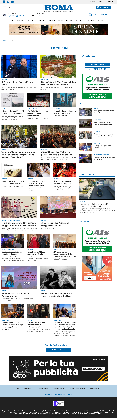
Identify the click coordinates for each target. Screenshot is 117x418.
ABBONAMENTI (105, 7)
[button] (4, 6)
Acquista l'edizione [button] (98, 69)
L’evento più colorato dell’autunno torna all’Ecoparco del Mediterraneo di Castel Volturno (64, 188)
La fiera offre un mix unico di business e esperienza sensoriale (64, 260)
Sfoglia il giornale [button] (98, 65)
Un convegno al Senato (47, 228)
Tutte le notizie (58, 350)
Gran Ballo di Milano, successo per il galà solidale (38, 253)
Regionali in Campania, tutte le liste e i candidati (17, 16)
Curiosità (13, 41)
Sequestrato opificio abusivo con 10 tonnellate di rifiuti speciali (94, 205)
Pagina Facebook (5, 1)
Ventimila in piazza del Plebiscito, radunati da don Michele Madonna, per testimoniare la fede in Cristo (58, 158)
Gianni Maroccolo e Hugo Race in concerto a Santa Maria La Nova (56, 294)
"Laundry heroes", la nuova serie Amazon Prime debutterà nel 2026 (65, 113)
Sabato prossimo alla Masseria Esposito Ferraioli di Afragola (56, 88)
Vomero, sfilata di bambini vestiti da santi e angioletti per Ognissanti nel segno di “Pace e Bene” (19, 154)
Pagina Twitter (9, 1)
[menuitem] (93, 2)
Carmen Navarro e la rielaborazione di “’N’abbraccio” (36, 324)
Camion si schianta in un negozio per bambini (12, 253)
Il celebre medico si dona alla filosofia (13, 186)
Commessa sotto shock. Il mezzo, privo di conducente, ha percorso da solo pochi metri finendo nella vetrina (13, 258)
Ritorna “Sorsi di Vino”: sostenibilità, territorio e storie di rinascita (58, 83)
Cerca (10, 7)
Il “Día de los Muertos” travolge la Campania (63, 182)
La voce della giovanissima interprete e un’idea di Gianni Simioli (39, 330)
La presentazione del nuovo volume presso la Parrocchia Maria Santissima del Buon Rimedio (12, 118)
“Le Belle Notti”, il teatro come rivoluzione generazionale (38, 113)
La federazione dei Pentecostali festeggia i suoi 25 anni (55, 224)
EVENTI (39, 15)
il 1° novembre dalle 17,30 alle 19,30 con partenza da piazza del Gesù (18, 299)
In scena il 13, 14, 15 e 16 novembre (38, 118)
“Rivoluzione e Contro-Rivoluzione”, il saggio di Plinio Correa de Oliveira (19, 224)
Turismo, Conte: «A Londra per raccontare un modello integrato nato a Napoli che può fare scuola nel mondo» (65, 325)
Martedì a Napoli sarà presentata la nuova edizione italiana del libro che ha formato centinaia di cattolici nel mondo (19, 229)
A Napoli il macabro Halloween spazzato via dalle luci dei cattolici (56, 153)
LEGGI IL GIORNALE (98, 14)
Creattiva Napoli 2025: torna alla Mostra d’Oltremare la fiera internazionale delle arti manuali (37, 185)
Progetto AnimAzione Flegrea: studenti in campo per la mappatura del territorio (12, 325)
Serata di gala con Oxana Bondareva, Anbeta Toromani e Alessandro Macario (19, 88)
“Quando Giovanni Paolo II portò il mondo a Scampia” (13, 112)
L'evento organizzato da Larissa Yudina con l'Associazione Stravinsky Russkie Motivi (39, 258)
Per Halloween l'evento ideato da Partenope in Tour (17, 294)
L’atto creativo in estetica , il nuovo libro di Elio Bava (13, 182)
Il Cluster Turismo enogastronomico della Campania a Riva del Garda (65, 254)
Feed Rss (13, 1)
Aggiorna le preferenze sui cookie (58, 394)
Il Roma (4, 41)
